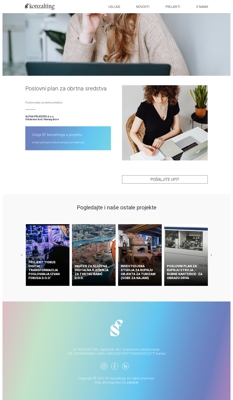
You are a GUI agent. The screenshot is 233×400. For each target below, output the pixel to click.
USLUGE (114, 7)
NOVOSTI (142, 7)
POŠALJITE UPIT (165, 179)
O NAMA (202, 7)
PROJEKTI (172, 7)
